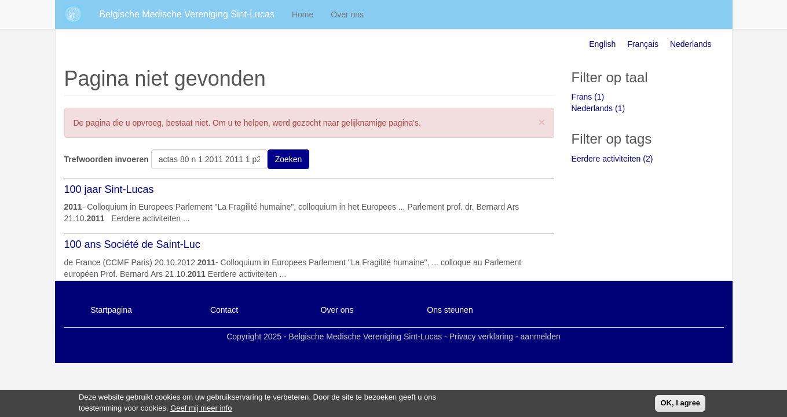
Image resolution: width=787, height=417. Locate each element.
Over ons (347, 14)
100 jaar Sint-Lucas (109, 189)
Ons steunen (450, 309)
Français (642, 44)
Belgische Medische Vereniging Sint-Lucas (187, 14)
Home (302, 14)
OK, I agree (680, 404)
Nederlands (691, 44)
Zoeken (288, 159)
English (602, 44)
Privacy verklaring (481, 336)
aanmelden (541, 336)
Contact (224, 309)
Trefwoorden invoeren (106, 159)
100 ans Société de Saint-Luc (132, 244)
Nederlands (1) (598, 108)
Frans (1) (588, 96)
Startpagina (111, 309)
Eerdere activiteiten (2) (612, 158)
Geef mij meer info (201, 409)
